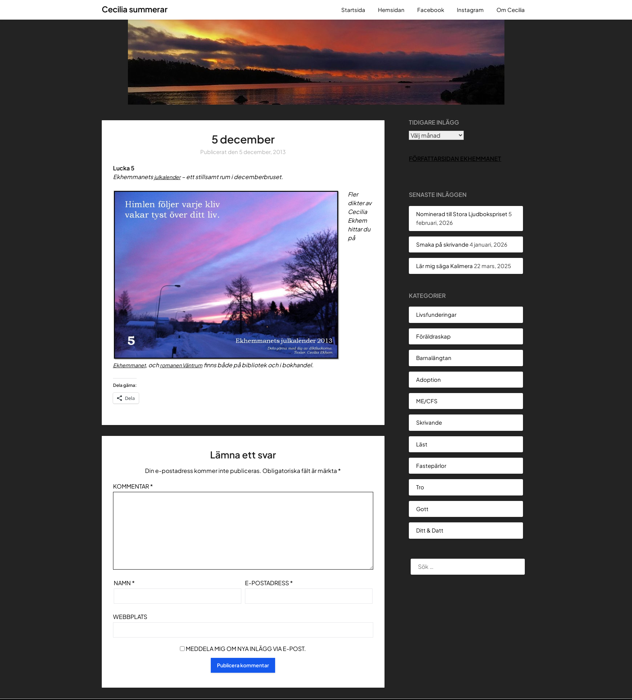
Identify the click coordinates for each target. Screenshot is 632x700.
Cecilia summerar (135, 9)
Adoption (428, 379)
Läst (421, 444)
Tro (420, 486)
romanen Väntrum (188, 365)
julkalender (169, 177)
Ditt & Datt (429, 530)
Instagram (470, 9)
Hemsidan (391, 9)
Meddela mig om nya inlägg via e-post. (246, 648)
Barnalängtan (433, 357)
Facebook (430, 9)
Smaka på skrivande (442, 244)
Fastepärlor (431, 465)
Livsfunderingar (436, 314)
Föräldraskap (433, 336)
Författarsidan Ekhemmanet (455, 158)
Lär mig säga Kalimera (444, 265)
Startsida (353, 9)
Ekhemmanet (131, 365)
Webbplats (130, 616)
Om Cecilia (510, 9)
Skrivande (429, 422)
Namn (124, 583)
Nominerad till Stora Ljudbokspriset (461, 213)
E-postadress (269, 583)
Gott (422, 508)
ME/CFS (427, 400)
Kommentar (133, 486)
